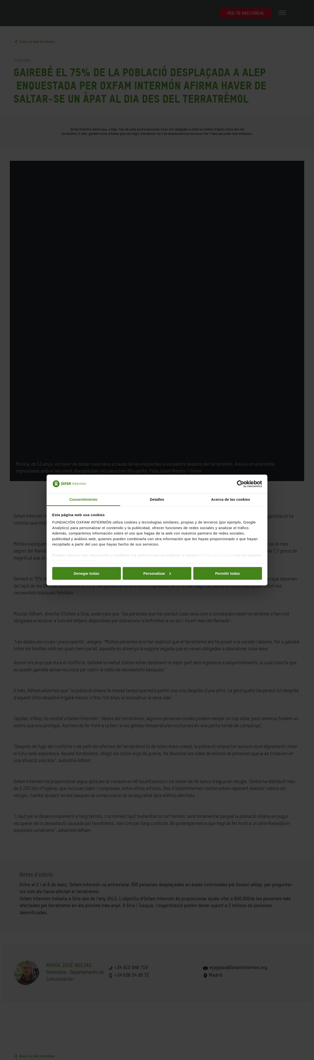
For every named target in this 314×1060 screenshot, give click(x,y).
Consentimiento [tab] (83, 499)
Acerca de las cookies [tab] (230, 499)
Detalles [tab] (157, 499)
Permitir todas (227, 573)
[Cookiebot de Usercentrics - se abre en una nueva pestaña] (240, 484)
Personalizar (157, 573)
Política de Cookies (215, 555)
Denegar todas (86, 573)
